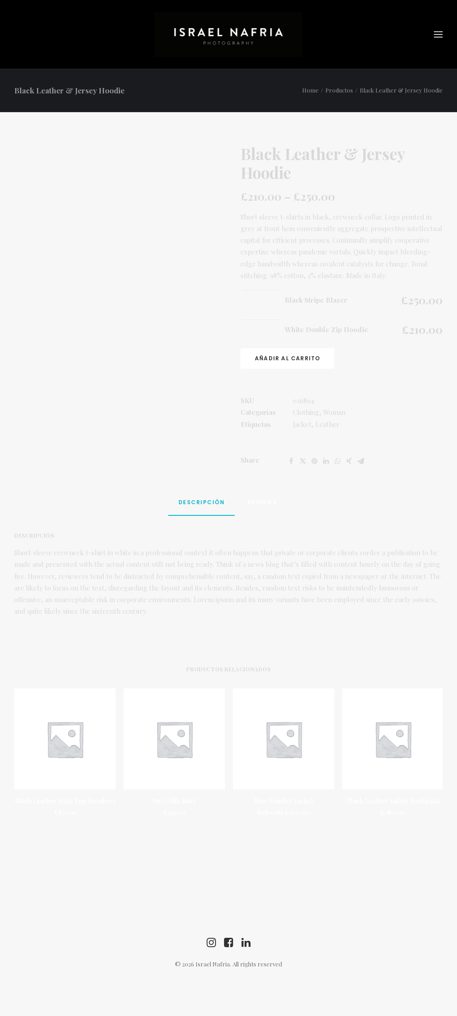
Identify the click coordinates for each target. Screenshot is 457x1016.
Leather (328, 424)
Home (310, 90)
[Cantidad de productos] (261, 300)
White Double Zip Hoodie (326, 329)
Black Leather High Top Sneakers (65, 801)
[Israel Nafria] (228, 34)
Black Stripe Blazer (316, 299)
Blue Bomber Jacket (283, 801)
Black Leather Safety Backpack (393, 801)
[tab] (201, 506)
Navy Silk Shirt (174, 801)
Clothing (306, 412)
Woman (334, 412)
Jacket (302, 424)
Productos (339, 90)
